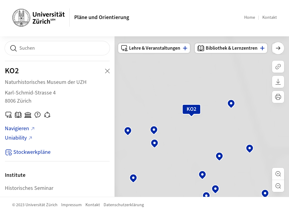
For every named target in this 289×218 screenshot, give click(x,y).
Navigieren (20, 128)
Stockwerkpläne (28, 152)
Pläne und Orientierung (101, 17)
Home (249, 18)
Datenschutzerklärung (124, 205)
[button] (278, 174)
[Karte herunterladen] (278, 82)
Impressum (71, 205)
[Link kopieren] (278, 67)
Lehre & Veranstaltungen (150, 48)
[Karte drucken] (278, 97)
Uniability (19, 138)
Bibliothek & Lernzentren (227, 48)
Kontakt (269, 18)
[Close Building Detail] (107, 71)
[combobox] (57, 48)
